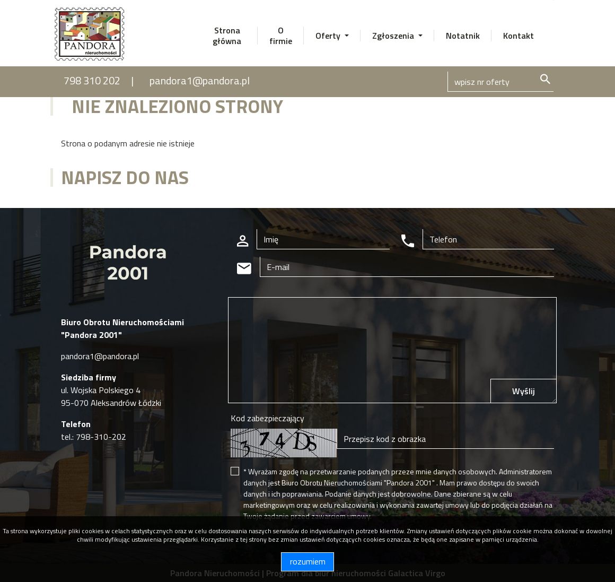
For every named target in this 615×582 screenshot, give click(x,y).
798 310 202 (92, 80)
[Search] (500, 82)
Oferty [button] (328, 35)
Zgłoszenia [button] (394, 35)
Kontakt (518, 35)
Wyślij (523, 391)
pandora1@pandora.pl (200, 80)
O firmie (280, 35)
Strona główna (227, 35)
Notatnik (463, 35)
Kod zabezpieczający (267, 418)
